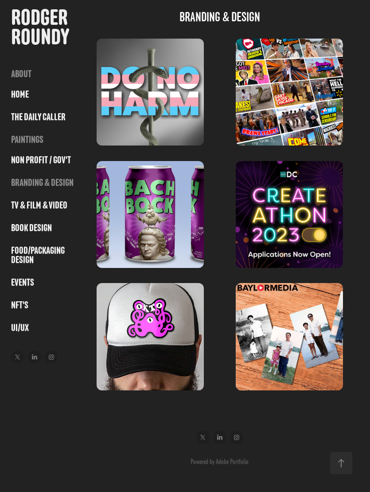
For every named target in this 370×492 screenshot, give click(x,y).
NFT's (19, 305)
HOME (20, 94)
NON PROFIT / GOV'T (41, 159)
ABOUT (21, 73)
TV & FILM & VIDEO (39, 205)
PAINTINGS (27, 139)
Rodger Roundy (41, 26)
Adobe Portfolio (232, 461)
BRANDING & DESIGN (42, 182)
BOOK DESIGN (31, 227)
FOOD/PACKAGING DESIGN (38, 255)
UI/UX (20, 327)
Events (22, 282)
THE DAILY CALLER (38, 116)
